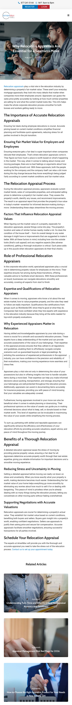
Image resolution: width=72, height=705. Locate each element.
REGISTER (29, 7)
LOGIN (44, 7)
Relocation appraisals (14, 86)
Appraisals (36, 42)
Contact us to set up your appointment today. (32, 549)
